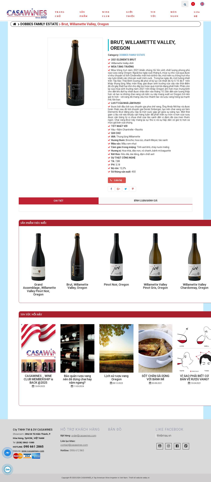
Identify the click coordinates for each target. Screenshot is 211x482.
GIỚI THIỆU (130, 14)
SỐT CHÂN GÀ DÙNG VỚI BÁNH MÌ (155, 377)
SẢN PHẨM (84, 14)
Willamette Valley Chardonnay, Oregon (197, 286)
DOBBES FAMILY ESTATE (38, 24)
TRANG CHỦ (60, 14)
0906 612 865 (77, 450)
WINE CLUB (106, 14)
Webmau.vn (164, 435)
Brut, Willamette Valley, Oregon (84, 24)
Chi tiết (58, 200)
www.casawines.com (33, 451)
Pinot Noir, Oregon (118, 284)
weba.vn (146, 478)
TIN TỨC (154, 14)
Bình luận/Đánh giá (145, 200)
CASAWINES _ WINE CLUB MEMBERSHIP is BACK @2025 (38, 379)
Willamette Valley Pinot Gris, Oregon (158, 286)
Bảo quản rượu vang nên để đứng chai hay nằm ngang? (77, 379)
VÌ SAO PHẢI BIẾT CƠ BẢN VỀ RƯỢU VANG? (194, 377)
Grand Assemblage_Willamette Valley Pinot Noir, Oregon (41, 289)
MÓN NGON (175, 14)
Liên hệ (197, 14)
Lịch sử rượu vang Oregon (116, 377)
